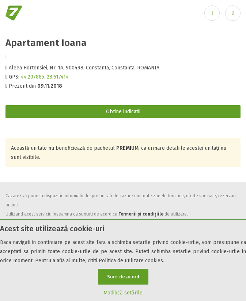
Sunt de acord (123, 276)
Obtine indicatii (123, 111)
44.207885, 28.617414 (45, 77)
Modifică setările (123, 293)
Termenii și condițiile (140, 214)
